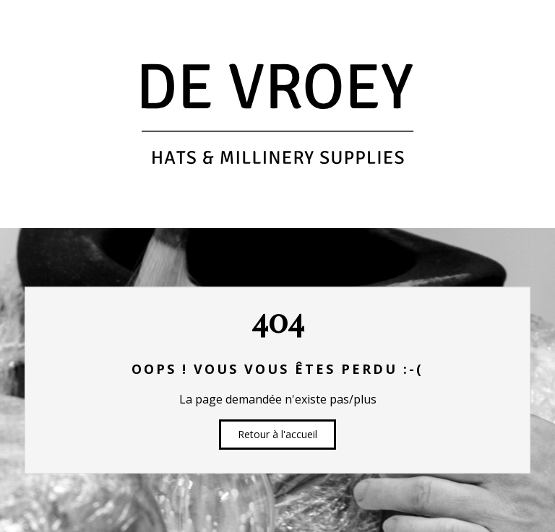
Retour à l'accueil (277, 434)
